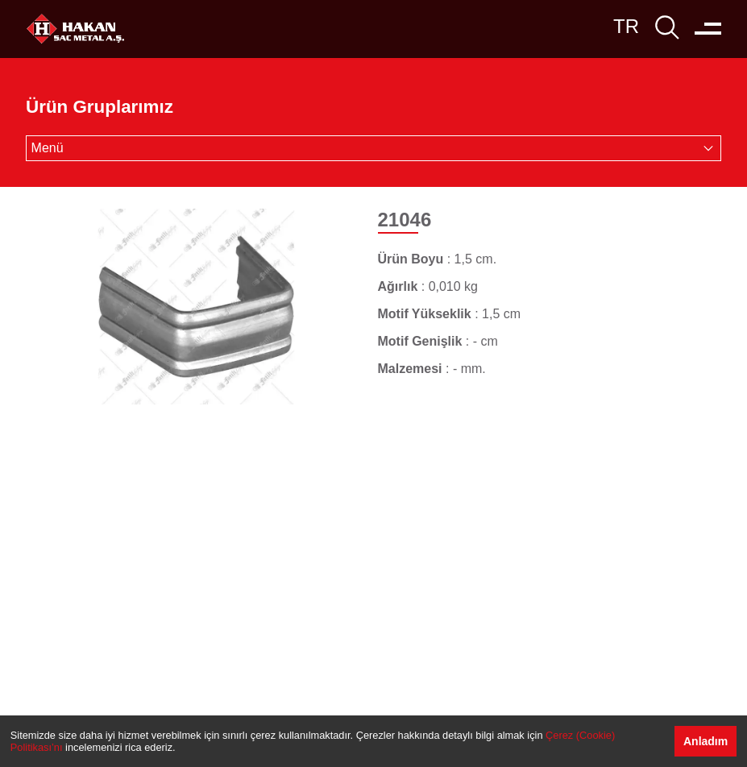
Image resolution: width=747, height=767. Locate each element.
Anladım (705, 741)
